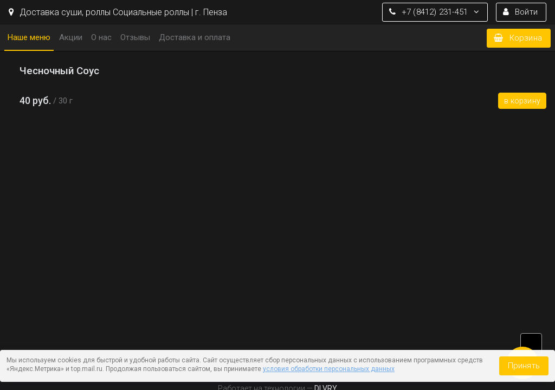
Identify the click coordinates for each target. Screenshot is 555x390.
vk (531, 344)
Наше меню (29, 37)
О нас (101, 37)
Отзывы (135, 37)
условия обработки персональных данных (329, 369)
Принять (524, 365)
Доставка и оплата (194, 37)
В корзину (522, 100)
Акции (70, 37)
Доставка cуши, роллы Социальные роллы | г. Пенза (118, 12)
